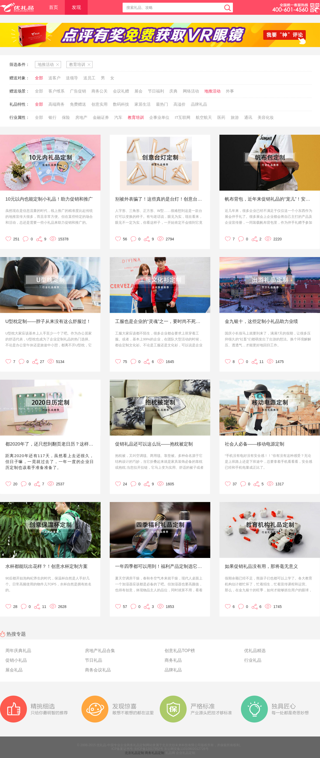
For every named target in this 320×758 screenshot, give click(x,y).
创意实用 (99, 104)
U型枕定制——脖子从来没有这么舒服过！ (48, 321)
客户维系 (56, 91)
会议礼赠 (121, 91)
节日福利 (156, 91)
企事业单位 (159, 117)
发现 (76, 7)
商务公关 (99, 91)
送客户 (54, 78)
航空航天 (204, 117)
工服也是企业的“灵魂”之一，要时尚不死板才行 (159, 321)
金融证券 (101, 117)
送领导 (72, 78)
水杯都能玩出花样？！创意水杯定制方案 (46, 566)
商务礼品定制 (154, 753)
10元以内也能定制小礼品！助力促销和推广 (49, 199)
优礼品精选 (255, 650)
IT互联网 (182, 117)
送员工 (89, 78)
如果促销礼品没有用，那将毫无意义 (261, 566)
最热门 (162, 104)
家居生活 (142, 104)
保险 (66, 117)
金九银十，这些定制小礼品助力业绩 (261, 321)
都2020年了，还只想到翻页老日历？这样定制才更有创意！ (49, 444)
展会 (138, 91)
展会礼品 (14, 670)
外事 (230, 91)
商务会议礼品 (98, 670)
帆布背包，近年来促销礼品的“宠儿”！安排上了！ (269, 199)
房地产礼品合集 (100, 650)
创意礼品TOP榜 (180, 650)
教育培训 (136, 117)
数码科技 (121, 104)
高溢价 (179, 104)
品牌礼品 (199, 104)
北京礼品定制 (134, 753)
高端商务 (56, 104)
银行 (52, 117)
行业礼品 (252, 660)
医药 (221, 117)
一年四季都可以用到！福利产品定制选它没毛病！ (159, 566)
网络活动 (191, 91)
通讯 (248, 117)
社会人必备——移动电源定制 (254, 444)
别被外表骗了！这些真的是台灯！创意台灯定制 (159, 199)
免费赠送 (78, 104)
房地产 (81, 117)
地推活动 (212, 91)
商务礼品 (173, 660)
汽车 (118, 117)
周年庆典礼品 (18, 650)
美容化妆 (266, 117)
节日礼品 (93, 660)
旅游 (235, 117)
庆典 (173, 91)
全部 (39, 78)
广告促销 (78, 91)
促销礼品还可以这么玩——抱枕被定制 (154, 444)
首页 (53, 7)
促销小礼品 (16, 660)
